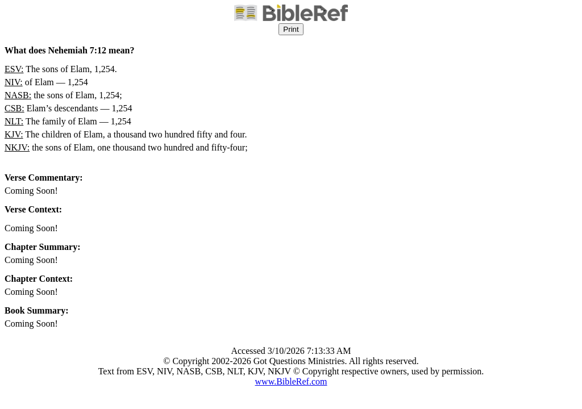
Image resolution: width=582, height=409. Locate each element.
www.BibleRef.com (291, 381)
